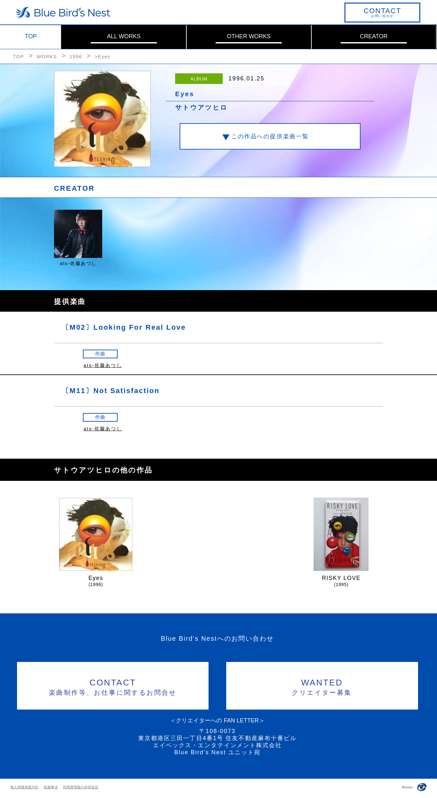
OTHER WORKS (249, 36)
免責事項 (51, 787)
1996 (75, 56)
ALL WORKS (123, 36)
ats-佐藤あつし (103, 365)
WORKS (47, 56)
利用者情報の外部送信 (80, 787)
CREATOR (374, 36)
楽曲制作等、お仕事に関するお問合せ (113, 686)
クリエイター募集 (322, 686)
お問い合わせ (382, 12)
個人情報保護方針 (24, 787)
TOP (31, 36)
